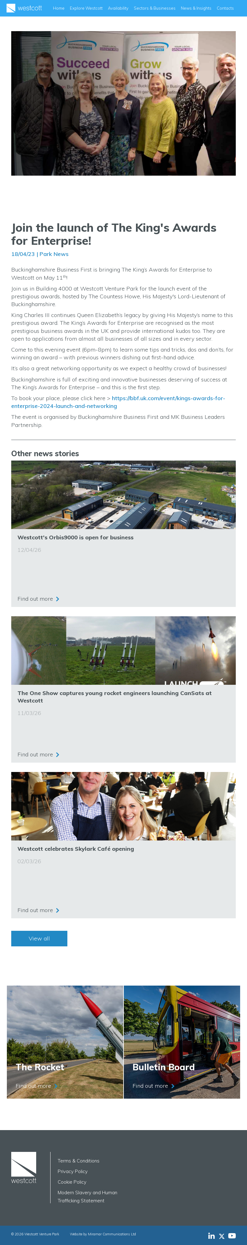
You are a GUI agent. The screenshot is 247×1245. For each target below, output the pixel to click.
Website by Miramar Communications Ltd (103, 1234)
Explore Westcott (86, 8)
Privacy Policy (73, 1171)
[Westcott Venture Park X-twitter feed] (223, 1235)
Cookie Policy (72, 1182)
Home (59, 8)
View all (39, 938)
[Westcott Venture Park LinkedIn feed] (211, 1235)
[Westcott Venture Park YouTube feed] (232, 1235)
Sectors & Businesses (155, 8)
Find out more (35, 598)
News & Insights (196, 8)
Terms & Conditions (78, 1161)
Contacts (225, 8)
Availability (118, 8)
